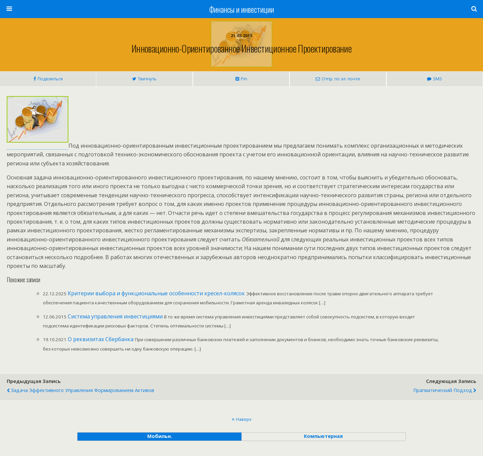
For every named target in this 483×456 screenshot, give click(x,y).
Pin (244, 79)
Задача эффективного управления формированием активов (82, 390)
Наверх (244, 419)
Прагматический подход (442, 390)
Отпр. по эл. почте (341, 79)
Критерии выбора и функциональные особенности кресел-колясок (156, 293)
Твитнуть (147, 79)
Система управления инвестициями (115, 316)
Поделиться (50, 79)
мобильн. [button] (159, 436)
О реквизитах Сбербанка (100, 339)
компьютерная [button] (323, 436)
